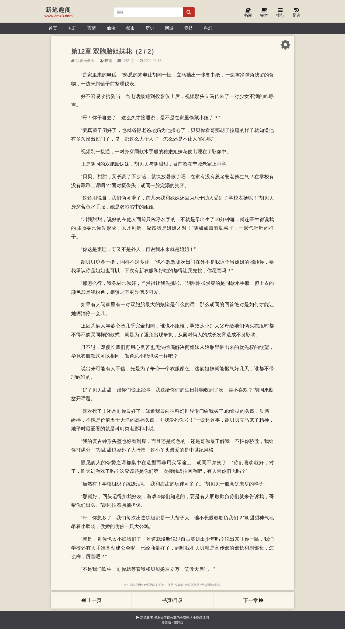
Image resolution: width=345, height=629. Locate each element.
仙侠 (111, 28)
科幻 (208, 28)
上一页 (91, 600)
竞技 (188, 28)
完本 (264, 13)
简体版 (166, 622)
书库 (248, 13)
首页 (53, 28)
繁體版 (179, 622)
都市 (130, 28)
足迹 (296, 13)
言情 (91, 28)
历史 (150, 28)
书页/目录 (172, 600)
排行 (280, 13)
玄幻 (72, 28)
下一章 (253, 600)
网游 (169, 28)
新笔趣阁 (146, 618)
